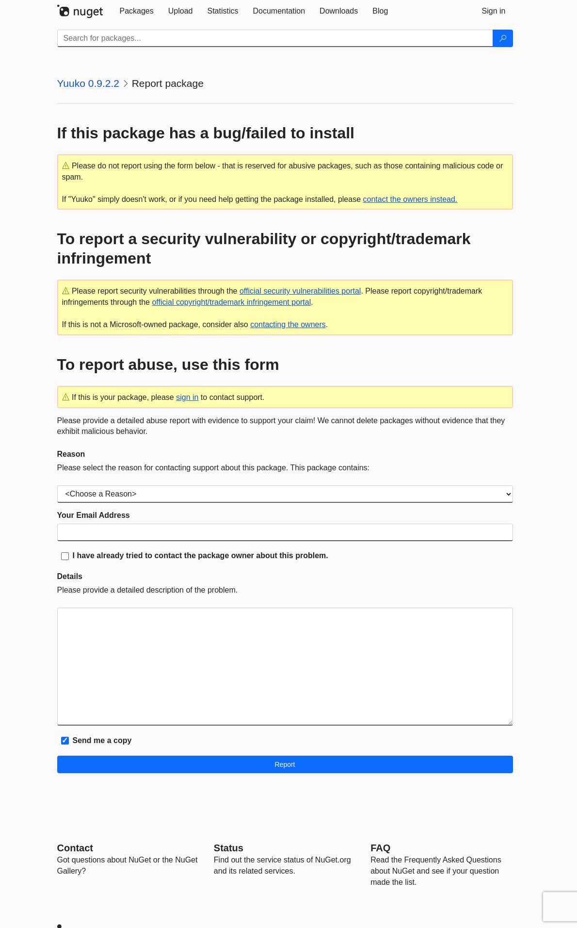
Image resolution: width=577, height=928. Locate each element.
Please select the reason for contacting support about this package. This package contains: (213, 468)
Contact (75, 848)
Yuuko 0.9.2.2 (88, 83)
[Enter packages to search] (275, 38)
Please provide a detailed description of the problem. (147, 590)
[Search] (503, 38)
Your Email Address (93, 515)
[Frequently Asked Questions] (380, 848)
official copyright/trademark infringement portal (231, 302)
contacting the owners (288, 324)
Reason (71, 454)
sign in (187, 397)
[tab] (136, 11)
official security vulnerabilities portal (300, 291)
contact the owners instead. (410, 199)
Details (69, 576)
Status (228, 848)
